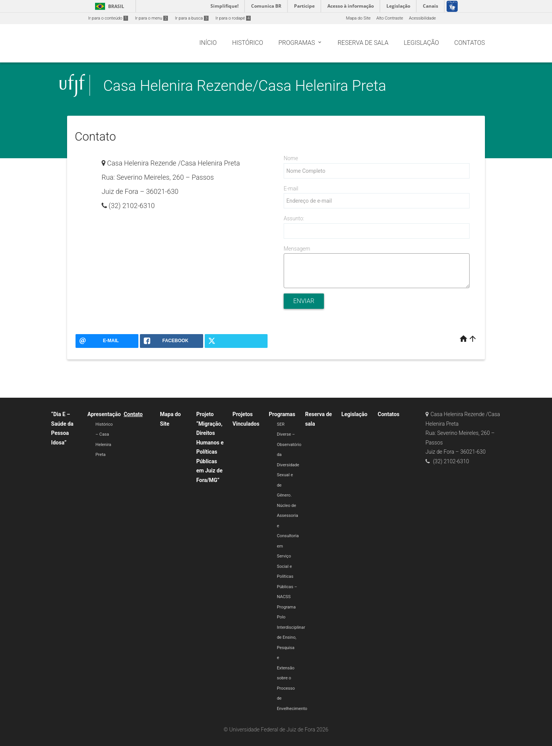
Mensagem (297, 249)
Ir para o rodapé (233, 18)
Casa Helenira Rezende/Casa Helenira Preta (244, 85)
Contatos (388, 414)
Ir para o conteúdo (108, 18)
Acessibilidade (422, 18)
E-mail (291, 188)
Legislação (355, 414)
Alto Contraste (389, 18)
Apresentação (104, 414)
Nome (291, 158)
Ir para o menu (151, 18)
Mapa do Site (358, 18)
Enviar (303, 301)
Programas (282, 414)
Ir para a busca (192, 18)
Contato (133, 414)
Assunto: (294, 218)
